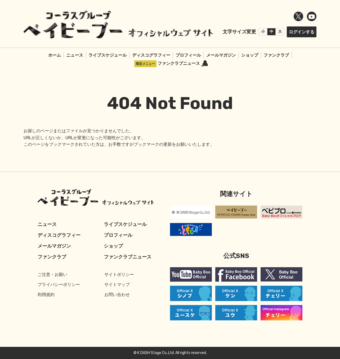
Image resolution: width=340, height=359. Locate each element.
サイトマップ (117, 284)
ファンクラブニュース (183, 63)
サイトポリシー (119, 274)
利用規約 (46, 294)
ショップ (249, 55)
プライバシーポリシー (59, 284)
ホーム (54, 55)
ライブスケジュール (107, 55)
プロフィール (188, 55)
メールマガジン (221, 55)
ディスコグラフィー (151, 55)
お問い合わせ (117, 294)
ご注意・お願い (52, 274)
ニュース (74, 55)
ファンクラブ (276, 55)
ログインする (301, 31)
